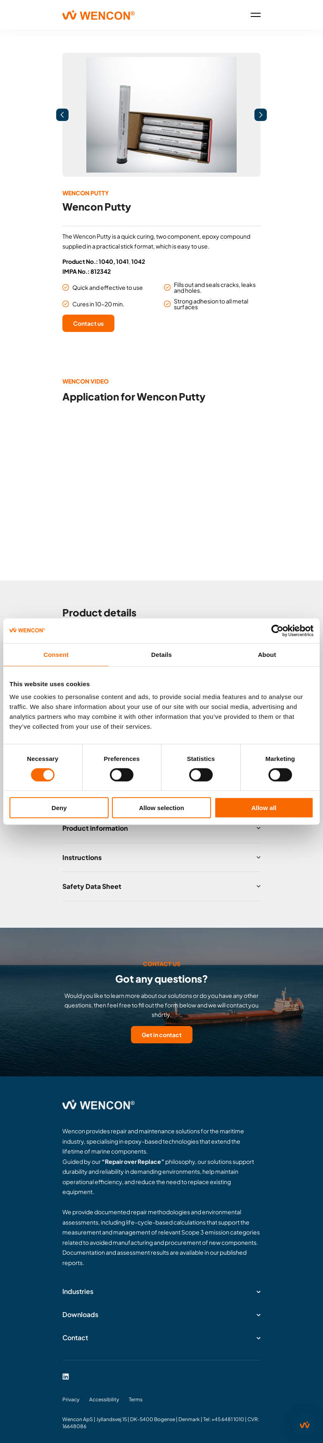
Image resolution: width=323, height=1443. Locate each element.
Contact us (88, 323)
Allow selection (161, 807)
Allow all (263, 807)
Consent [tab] (56, 654)
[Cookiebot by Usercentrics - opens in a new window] (277, 630)
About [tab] (267, 654)
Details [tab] (161, 654)
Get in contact (162, 1034)
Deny (59, 807)
